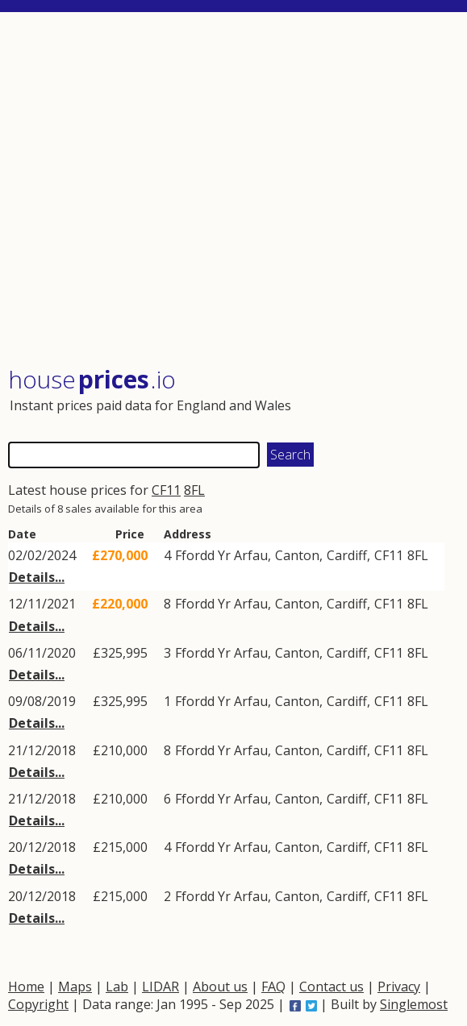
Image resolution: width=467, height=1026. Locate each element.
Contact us (331, 986)
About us (220, 986)
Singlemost (414, 1004)
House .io (92, 379)
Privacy (398, 986)
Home (26, 986)
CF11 (166, 490)
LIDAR (160, 986)
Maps (75, 986)
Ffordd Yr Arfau (221, 555)
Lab (117, 986)
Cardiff (347, 555)
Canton (297, 555)
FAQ (273, 986)
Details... (37, 577)
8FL (194, 490)
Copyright (38, 1004)
